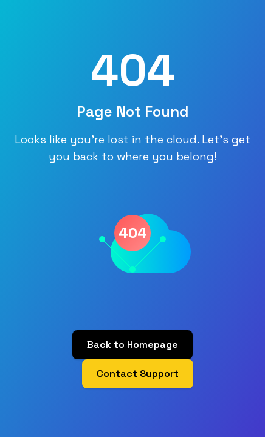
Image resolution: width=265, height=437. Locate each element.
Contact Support (138, 373)
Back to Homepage (132, 344)
